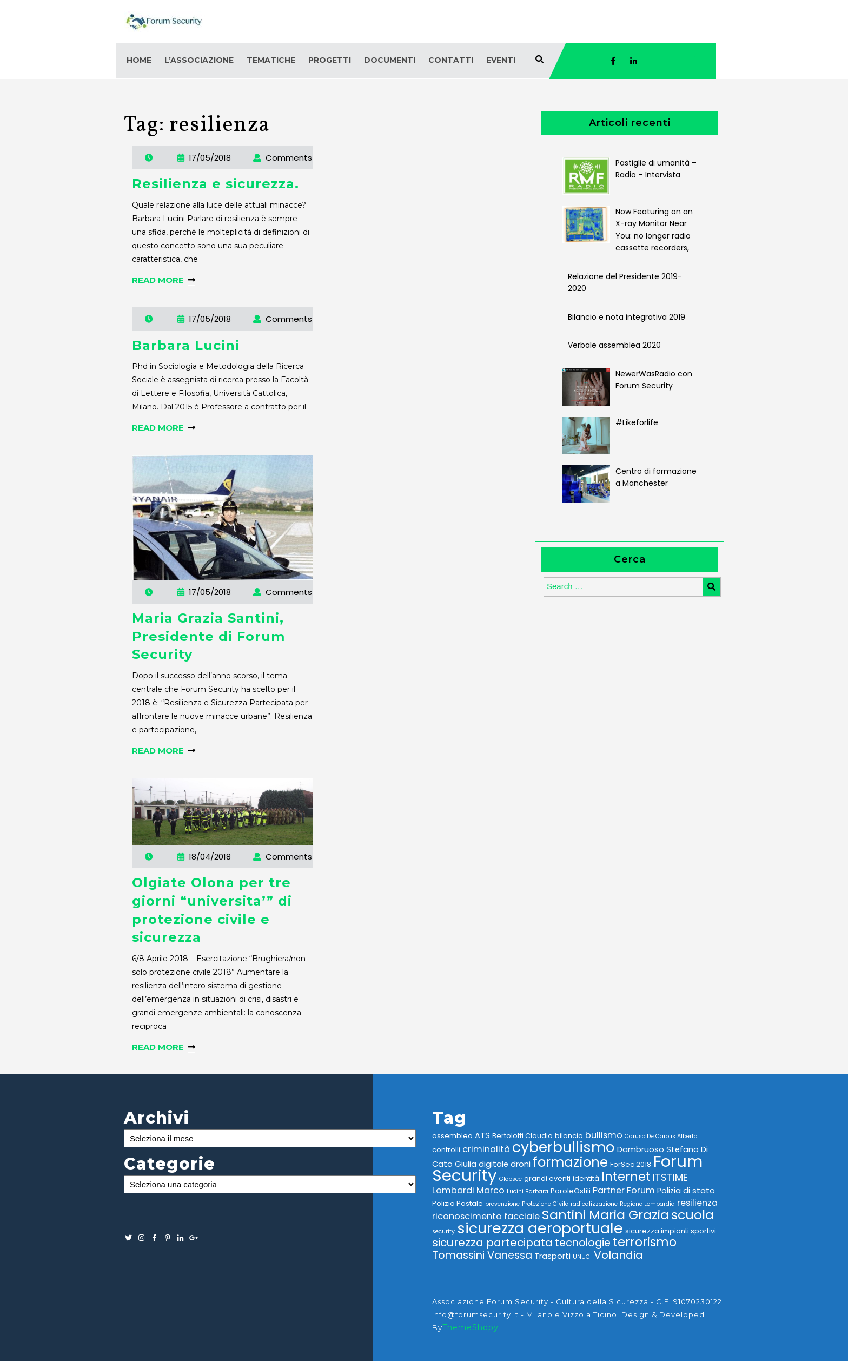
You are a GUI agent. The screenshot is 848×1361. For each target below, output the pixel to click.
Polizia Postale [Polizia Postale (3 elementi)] (457, 1203)
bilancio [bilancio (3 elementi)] (569, 1136)
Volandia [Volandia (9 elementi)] (618, 1255)
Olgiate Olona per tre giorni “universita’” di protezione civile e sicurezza (212, 910)
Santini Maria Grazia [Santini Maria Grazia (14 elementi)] (605, 1215)
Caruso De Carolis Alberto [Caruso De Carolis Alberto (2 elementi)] (661, 1136)
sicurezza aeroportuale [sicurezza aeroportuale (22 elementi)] (540, 1228)
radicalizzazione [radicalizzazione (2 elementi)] (594, 1204)
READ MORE (163, 280)
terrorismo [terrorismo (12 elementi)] (645, 1242)
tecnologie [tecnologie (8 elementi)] (583, 1243)
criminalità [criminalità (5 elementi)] (486, 1149)
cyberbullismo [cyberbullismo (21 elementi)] (563, 1147)
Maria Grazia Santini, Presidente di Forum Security (208, 636)
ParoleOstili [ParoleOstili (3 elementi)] (571, 1191)
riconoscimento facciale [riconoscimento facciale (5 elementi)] (486, 1216)
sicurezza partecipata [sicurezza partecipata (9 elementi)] (492, 1242)
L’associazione (199, 60)
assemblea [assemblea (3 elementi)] (452, 1136)
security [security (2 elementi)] (443, 1231)
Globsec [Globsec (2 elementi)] (510, 1179)
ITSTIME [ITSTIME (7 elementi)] (670, 1177)
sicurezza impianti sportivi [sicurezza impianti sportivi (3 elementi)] (670, 1231)
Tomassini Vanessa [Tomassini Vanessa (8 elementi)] (482, 1255)
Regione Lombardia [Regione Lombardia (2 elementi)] (647, 1204)
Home (139, 60)
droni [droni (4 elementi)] (521, 1164)
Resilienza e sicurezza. (215, 183)
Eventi (500, 60)
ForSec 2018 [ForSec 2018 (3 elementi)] (630, 1164)
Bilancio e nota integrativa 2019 (626, 317)
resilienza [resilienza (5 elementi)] (697, 1203)
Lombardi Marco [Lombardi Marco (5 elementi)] (468, 1190)
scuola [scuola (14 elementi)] (692, 1215)
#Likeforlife (636, 422)
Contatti (450, 60)
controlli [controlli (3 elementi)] (446, 1150)
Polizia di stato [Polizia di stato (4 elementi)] (686, 1190)
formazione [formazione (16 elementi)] (570, 1162)
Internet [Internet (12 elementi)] (626, 1176)
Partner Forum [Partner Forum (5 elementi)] (624, 1190)
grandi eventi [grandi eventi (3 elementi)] (547, 1178)
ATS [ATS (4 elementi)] (482, 1135)
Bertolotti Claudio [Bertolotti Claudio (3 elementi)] (522, 1136)
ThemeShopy (470, 1327)
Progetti (329, 60)
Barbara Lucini (186, 345)
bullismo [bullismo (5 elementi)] (603, 1135)
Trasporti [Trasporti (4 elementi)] (552, 1256)
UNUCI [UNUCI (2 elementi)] (582, 1257)
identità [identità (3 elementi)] (586, 1178)
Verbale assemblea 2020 (614, 345)
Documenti (389, 60)
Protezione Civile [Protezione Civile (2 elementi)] (545, 1204)
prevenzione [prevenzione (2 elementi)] (502, 1204)
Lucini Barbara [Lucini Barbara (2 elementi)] (527, 1191)
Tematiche (271, 60)
